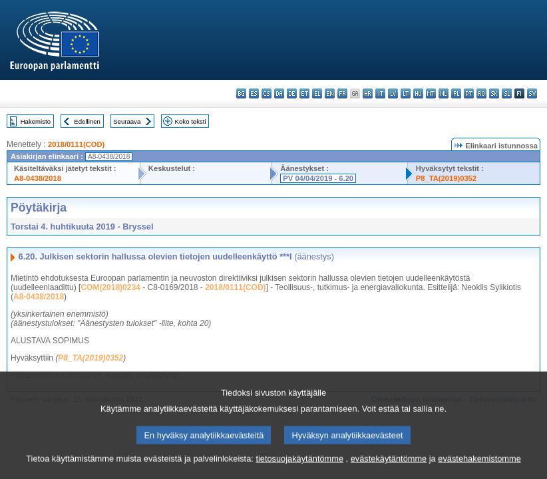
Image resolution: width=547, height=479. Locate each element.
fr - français (342, 93)
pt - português (469, 93)
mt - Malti (431, 93)
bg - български (241, 93)
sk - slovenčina (494, 93)
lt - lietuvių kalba (406, 93)
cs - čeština (267, 93)
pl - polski (456, 93)
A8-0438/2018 (37, 178)
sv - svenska (532, 93)
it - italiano (380, 93)
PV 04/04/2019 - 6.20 (318, 178)
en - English (330, 93)
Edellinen (87, 121)
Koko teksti (190, 121)
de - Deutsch (292, 93)
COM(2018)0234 (110, 287)
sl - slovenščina (507, 93)
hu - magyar (418, 93)
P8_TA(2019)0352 (446, 178)
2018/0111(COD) (76, 144)
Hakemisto (36, 121)
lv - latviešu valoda (393, 93)
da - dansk (279, 93)
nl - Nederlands (444, 93)
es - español (254, 93)
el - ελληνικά (317, 93)
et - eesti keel (304, 93)
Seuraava (126, 121)
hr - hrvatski (368, 93)
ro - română (481, 93)
